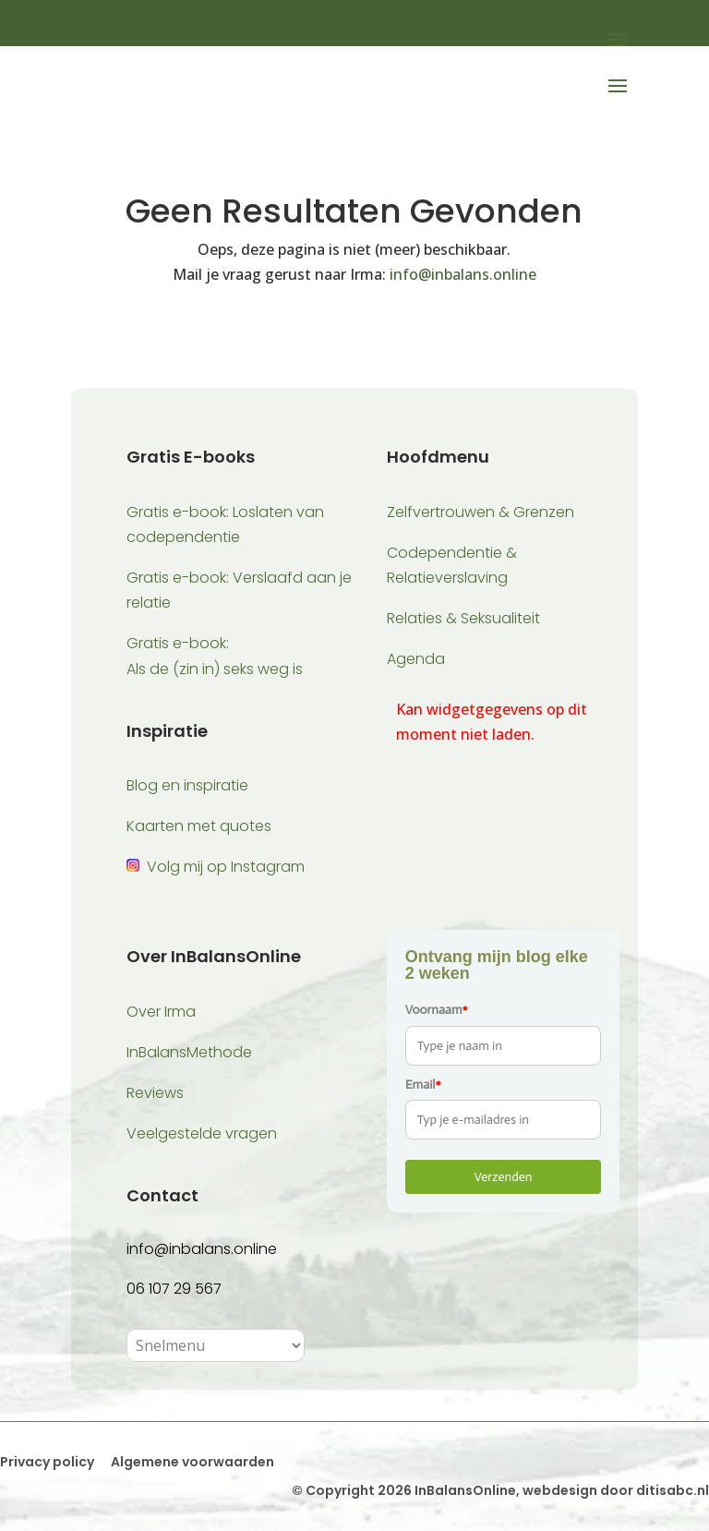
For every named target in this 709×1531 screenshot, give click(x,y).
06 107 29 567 (174, 1288)
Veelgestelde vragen (201, 1133)
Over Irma (161, 1011)
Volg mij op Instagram (226, 866)
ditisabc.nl (672, 1490)
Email (423, 1084)
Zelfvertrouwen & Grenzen (480, 512)
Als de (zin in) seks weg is (214, 669)
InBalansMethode (189, 1052)
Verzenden (503, 1177)
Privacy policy (47, 1462)
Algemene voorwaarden (191, 1462)
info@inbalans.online (463, 274)
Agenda (416, 658)
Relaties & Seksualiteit (463, 618)
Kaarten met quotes (198, 826)
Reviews (155, 1092)
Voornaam (436, 1010)
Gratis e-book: (177, 643)
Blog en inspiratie (187, 785)
